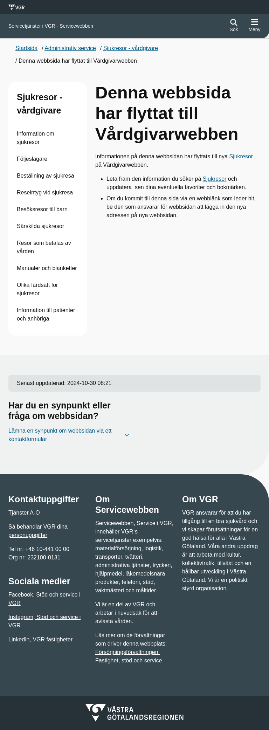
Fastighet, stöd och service (128, 660)
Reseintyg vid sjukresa (45, 192)
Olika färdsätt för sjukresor (37, 289)
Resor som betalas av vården (44, 247)
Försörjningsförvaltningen (127, 652)
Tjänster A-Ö (24, 513)
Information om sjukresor (35, 138)
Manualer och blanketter (47, 268)
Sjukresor (241, 156)
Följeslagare (32, 159)
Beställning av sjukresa (45, 176)
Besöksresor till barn (42, 209)
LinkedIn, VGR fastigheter (40, 639)
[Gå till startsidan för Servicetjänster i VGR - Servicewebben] (50, 26)
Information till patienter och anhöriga (46, 314)
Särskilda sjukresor (40, 226)
